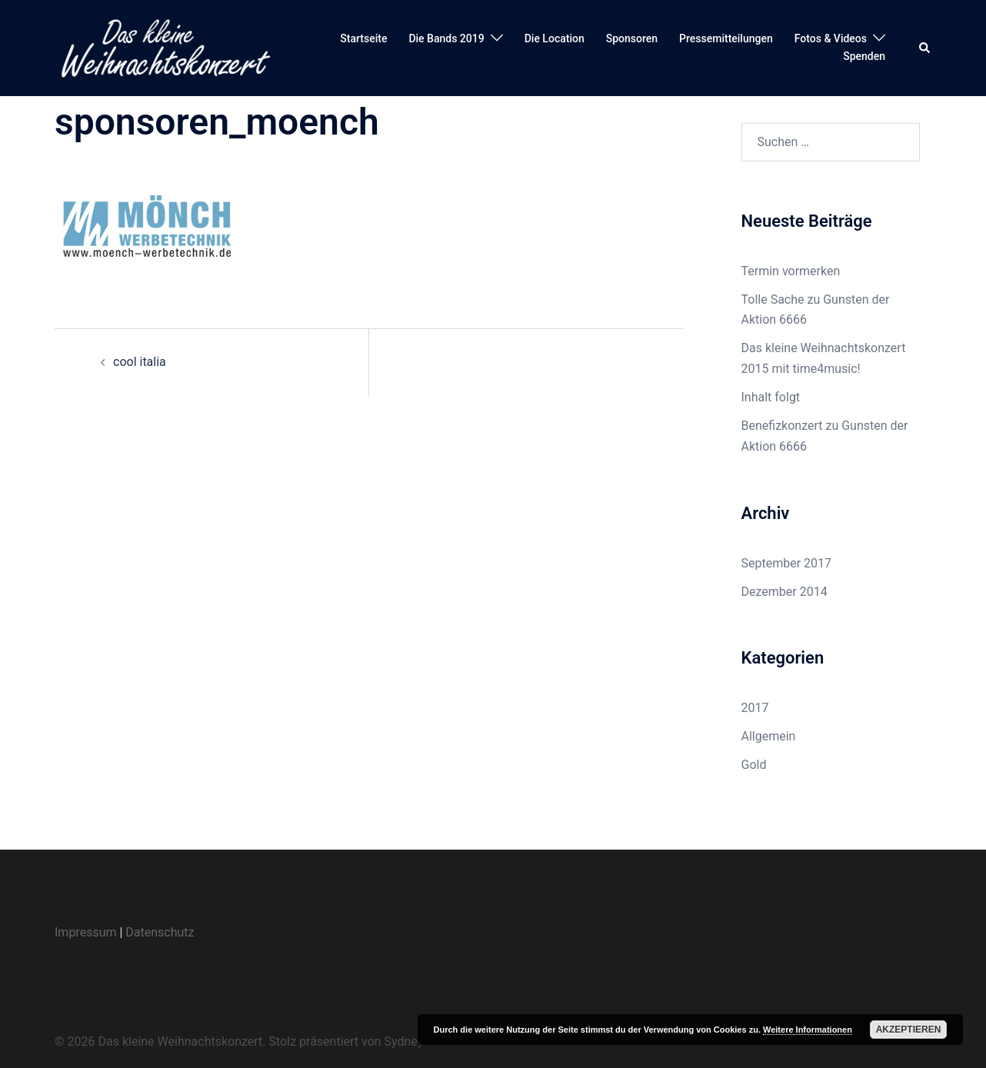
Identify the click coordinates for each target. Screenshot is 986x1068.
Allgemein (768, 736)
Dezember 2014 (784, 591)
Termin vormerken (791, 271)
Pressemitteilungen (726, 38)
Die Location (555, 38)
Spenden (864, 56)
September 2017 (786, 563)
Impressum (86, 932)
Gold (754, 764)
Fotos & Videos (830, 38)
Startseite (363, 38)
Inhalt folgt (771, 397)
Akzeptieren (908, 1029)
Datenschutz (159, 932)
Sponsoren (632, 38)
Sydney (404, 1041)
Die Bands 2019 (446, 38)
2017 (755, 707)
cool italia (139, 361)
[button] (925, 48)
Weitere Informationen (807, 1029)
